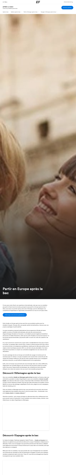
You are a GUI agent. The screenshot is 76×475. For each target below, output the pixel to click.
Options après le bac (15, 12)
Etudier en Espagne (40, 440)
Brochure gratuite (67, 7)
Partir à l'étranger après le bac (30, 12)
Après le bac (8, 7)
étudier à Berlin (10, 393)
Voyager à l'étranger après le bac (48, 12)
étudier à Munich (20, 393)
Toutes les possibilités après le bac (10, 8)
